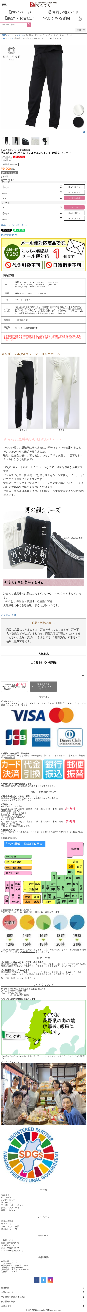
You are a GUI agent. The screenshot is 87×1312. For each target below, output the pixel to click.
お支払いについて (9, 1245)
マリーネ (20, 35)
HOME (3, 35)
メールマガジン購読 (10, 1226)
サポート (43, 1235)
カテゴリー (43, 1190)
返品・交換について (10, 1248)
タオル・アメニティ (10, 1207)
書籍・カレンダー (9, 1210)
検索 (29, 25)
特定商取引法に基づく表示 (13, 1297)
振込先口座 (10, 757)
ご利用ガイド (33, 786)
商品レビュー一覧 (9, 1229)
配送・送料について (10, 1243)
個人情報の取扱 (8, 1301)
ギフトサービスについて (12, 1250)
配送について (29, 951)
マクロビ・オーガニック (12, 1205)
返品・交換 (43, 957)
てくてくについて (43, 984)
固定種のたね (7, 1202)
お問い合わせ (7, 1292)
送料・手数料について (43, 792)
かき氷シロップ (8, 1200)
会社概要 (43, 1257)
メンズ (10, 38)
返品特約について (9, 235)
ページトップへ (83, 675)
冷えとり (5, 1194)
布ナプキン (6, 1197)
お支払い (43, 697)
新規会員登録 (7, 1221)
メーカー (11, 35)
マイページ (43, 1216)
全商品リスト (7, 1306)
